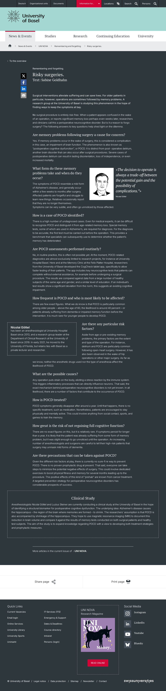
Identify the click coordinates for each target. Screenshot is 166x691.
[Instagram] (135, 613)
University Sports (15, 636)
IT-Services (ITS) (52, 611)
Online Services (15, 623)
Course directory (52, 630)
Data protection (58, 681)
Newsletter (88, 681)
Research (80, 36)
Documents (60, 3)
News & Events (20, 36)
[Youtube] (134, 634)
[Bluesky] (133, 644)
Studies (50, 36)
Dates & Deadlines (53, 623)
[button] (23, 76)
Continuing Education (113, 36)
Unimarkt (11, 642)
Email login (12, 617)
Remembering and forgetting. (67, 46)
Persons (145, 4)
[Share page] (45, 582)
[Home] (10, 46)
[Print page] (121, 582)
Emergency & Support (55, 617)
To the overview (17, 61)
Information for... (87, 3)
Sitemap (74, 681)
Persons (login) (51, 642)
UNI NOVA (43, 46)
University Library (16, 630)
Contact (103, 681)
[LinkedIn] (134, 624)
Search (126, 4)
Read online (98, 663)
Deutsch (22, 3)
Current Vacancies (16, 611)
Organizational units (40, 3)
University (146, 36)
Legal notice (40, 681)
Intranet (48, 636)
